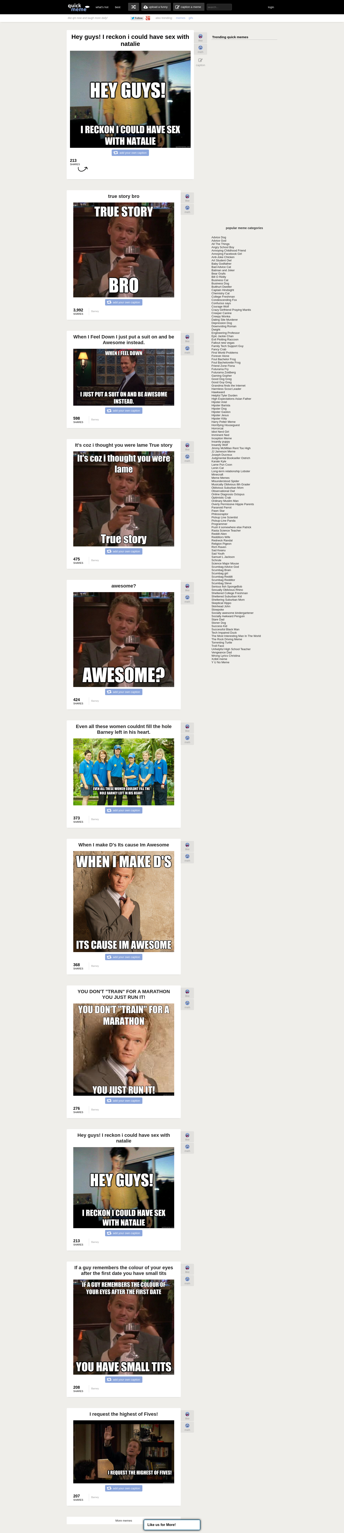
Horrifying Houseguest (225, 425)
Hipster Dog (219, 408)
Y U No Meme (220, 662)
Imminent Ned (220, 435)
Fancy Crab (218, 349)
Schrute (216, 560)
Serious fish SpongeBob (226, 586)
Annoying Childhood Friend (228, 250)
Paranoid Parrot (221, 507)
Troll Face (217, 645)
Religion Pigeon (221, 543)
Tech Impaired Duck (224, 632)
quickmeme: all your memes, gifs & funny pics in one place (79, 7)
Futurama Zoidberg (223, 372)
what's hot (102, 7)
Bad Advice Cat (221, 267)
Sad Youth (217, 553)
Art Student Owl (221, 260)
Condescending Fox (224, 300)
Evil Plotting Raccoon (224, 339)
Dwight (215, 329)
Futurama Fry (220, 369)
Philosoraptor (219, 514)
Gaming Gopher (221, 375)
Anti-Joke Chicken (223, 257)
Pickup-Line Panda (223, 520)
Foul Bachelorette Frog (225, 362)
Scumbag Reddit (222, 576)
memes (180, 18)
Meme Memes (220, 477)
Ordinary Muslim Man (225, 501)
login (271, 7)
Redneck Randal (222, 540)
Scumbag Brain (221, 570)
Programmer (219, 524)
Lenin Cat (217, 468)
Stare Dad (217, 619)
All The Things (220, 244)
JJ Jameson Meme (223, 451)
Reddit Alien (219, 533)
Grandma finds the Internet (228, 385)
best (117, 7)
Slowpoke (217, 609)
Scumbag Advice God (225, 566)
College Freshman (223, 296)
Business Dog (220, 283)
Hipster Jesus (220, 415)
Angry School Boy (222, 247)
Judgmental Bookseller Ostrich (230, 458)
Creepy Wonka (220, 316)
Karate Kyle (218, 461)
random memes (133, 7)
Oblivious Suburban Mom (227, 487)
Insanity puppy (220, 441)
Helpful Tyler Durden (224, 395)
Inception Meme (221, 438)
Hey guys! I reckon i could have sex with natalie (123, 1138)
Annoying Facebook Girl (226, 253)
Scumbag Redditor (223, 580)
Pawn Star (218, 510)
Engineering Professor (225, 332)
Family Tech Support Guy (227, 346)
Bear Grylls (218, 273)
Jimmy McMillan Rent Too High (231, 448)
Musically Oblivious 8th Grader (230, 484)
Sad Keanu (218, 550)
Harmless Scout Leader (226, 388)
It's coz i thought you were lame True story (123, 445)
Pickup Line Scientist (224, 517)
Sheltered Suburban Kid (226, 596)
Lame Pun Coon (221, 464)
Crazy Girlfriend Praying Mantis (231, 309)
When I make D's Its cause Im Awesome (123, 845)
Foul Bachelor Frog (223, 359)
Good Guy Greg (221, 382)
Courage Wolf (220, 306)
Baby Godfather (221, 263)
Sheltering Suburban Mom (228, 599)
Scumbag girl (219, 573)
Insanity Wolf (219, 445)
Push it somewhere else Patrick (231, 527)
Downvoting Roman (223, 326)
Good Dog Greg (221, 379)
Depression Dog (221, 323)
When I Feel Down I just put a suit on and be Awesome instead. (123, 339)
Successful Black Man (225, 629)
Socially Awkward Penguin (228, 616)
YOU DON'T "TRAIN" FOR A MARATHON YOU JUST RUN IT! (123, 994)
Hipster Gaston (221, 412)
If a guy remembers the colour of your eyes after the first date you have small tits (123, 1270)
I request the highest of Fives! (124, 1414)
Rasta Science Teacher (226, 530)
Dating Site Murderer (224, 319)
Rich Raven (218, 547)
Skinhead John (220, 606)
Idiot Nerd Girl (220, 431)
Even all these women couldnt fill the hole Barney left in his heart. (124, 729)
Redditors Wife (220, 537)
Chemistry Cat (220, 293)
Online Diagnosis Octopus (227, 494)
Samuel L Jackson (223, 557)
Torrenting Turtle (221, 642)
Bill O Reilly (218, 276)
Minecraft (217, 474)
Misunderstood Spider (225, 481)
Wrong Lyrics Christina (225, 655)
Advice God (218, 240)
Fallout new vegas (223, 342)
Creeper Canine (221, 313)
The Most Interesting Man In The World (236, 636)
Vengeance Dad (221, 652)
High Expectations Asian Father (231, 398)
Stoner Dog (218, 622)
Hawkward (218, 392)
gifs (191, 18)
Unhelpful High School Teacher (231, 649)
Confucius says (221, 303)
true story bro (123, 196)
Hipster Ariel (219, 402)
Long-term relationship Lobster (230, 471)
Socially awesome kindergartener (232, 613)
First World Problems (224, 352)
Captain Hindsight (222, 290)
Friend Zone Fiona (223, 365)
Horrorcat (217, 428)
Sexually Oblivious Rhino (227, 589)
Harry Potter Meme (223, 421)
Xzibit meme (219, 659)
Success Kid (219, 626)
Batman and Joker (223, 270)
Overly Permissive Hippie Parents (232, 504)
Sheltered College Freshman (229, 593)
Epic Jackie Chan (222, 336)
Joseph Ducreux (221, 454)
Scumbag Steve (221, 583)
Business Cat (219, 280)
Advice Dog (218, 237)
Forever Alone (220, 356)
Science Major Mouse (225, 563)
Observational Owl (223, 491)
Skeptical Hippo (221, 603)
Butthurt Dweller (221, 286)
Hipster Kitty (219, 418)
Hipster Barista (220, 405)
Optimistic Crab (221, 497)
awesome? (123, 586)
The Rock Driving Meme (226, 639)
